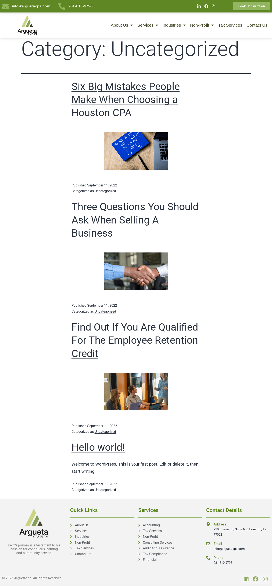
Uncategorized (105, 191)
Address (220, 525)
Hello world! (98, 447)
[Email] (208, 544)
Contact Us (256, 25)
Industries (174, 25)
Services (148, 25)
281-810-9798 (223, 563)
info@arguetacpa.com (229, 549)
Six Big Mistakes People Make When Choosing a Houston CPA (126, 100)
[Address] (208, 525)
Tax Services (230, 25)
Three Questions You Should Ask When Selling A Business (135, 220)
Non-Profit (202, 25)
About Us (122, 25)
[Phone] (208, 558)
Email (218, 544)
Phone (218, 558)
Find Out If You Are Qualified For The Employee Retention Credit (135, 340)
